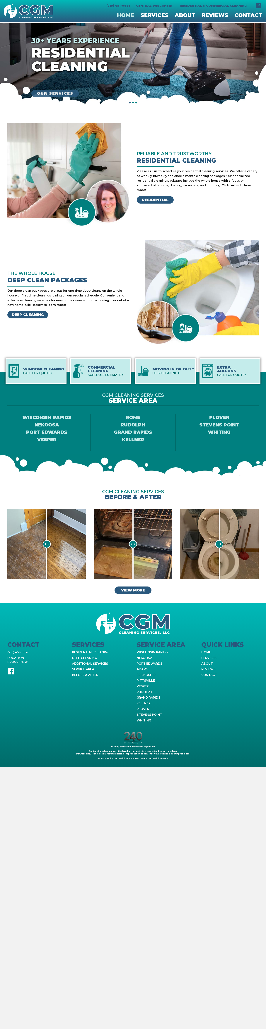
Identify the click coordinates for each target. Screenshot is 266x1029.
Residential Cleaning (91, 652)
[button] (258, 5)
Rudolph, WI (18, 662)
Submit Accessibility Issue (154, 758)
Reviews (208, 669)
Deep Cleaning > (166, 373)
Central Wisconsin (154, 5)
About (207, 663)
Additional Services (90, 663)
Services (208, 658)
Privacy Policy (105, 758)
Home (206, 652)
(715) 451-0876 (118, 5)
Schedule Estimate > (106, 375)
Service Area (83, 669)
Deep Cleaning (84, 658)
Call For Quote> (37, 373)
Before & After (85, 675)
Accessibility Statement (126, 758)
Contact (209, 675)
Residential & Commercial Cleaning (213, 5)
